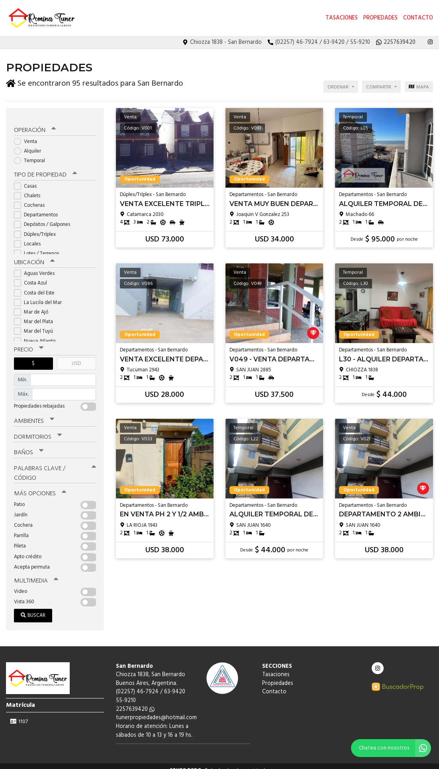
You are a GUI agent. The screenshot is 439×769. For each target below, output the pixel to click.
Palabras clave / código (55, 465)
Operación (34, 124)
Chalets (29, 189)
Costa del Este (37, 286)
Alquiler (30, 145)
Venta (28, 135)
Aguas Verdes (37, 267)
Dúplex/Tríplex (37, 228)
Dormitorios (37, 430)
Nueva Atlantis (37, 334)
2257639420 (135, 701)
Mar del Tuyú (36, 325)
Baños (28, 445)
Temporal (32, 155)
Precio (28, 343)
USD (76, 357)
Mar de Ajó (33, 306)
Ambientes (34, 414)
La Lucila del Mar (40, 296)
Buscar (33, 607)
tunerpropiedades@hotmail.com (156, 709)
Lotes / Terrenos (39, 247)
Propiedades (380, 18)
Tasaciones (341, 18)
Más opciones (39, 485)
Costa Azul (33, 277)
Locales (30, 237)
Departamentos (38, 208)
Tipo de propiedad (45, 169)
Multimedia (35, 572)
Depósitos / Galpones (44, 218)
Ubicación (34, 256)
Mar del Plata (36, 315)
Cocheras (32, 199)
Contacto (418, 18)
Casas (28, 180)
